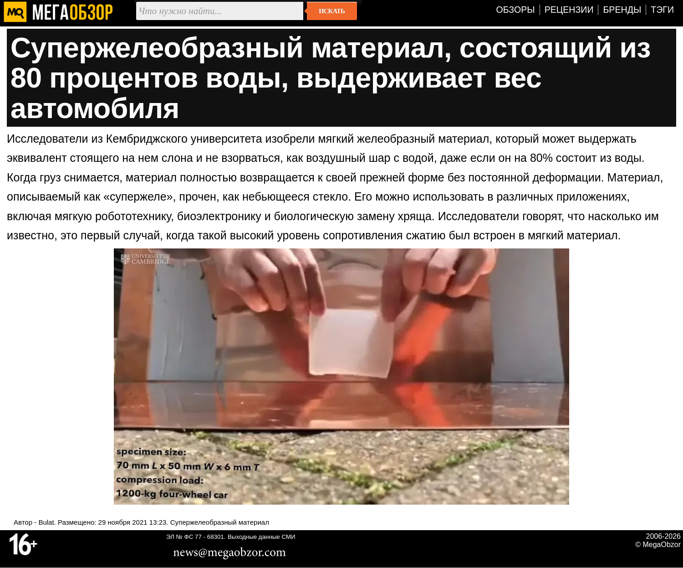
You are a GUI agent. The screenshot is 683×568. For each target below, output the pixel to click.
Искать (332, 11)
